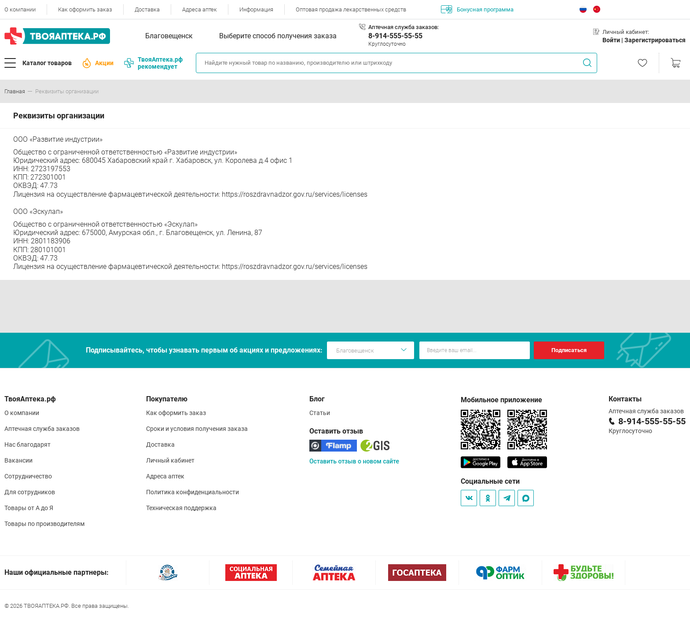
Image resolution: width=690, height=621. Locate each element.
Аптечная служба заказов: (403, 27)
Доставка (147, 9)
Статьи (319, 412)
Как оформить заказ (85, 9)
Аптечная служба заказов (42, 428)
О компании (20, 9)
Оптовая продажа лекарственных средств (351, 9)
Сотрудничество (28, 476)
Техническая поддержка (181, 507)
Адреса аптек (199, 9)
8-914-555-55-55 (395, 36)
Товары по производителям (44, 523)
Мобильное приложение (501, 400)
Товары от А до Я (28, 507)
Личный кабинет (170, 460)
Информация (256, 9)
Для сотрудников (29, 492)
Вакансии (18, 460)
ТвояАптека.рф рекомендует (153, 63)
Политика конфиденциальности (192, 492)
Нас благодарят (27, 444)
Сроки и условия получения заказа (197, 428)
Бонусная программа (477, 9)
